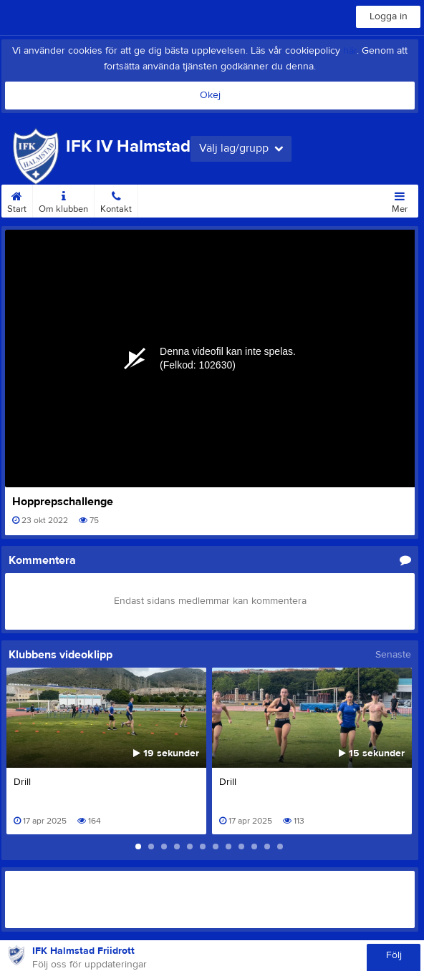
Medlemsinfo (170, 200)
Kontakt (116, 200)
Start (16, 200)
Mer (400, 200)
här (350, 50)
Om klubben (63, 200)
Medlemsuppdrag (243, 200)
